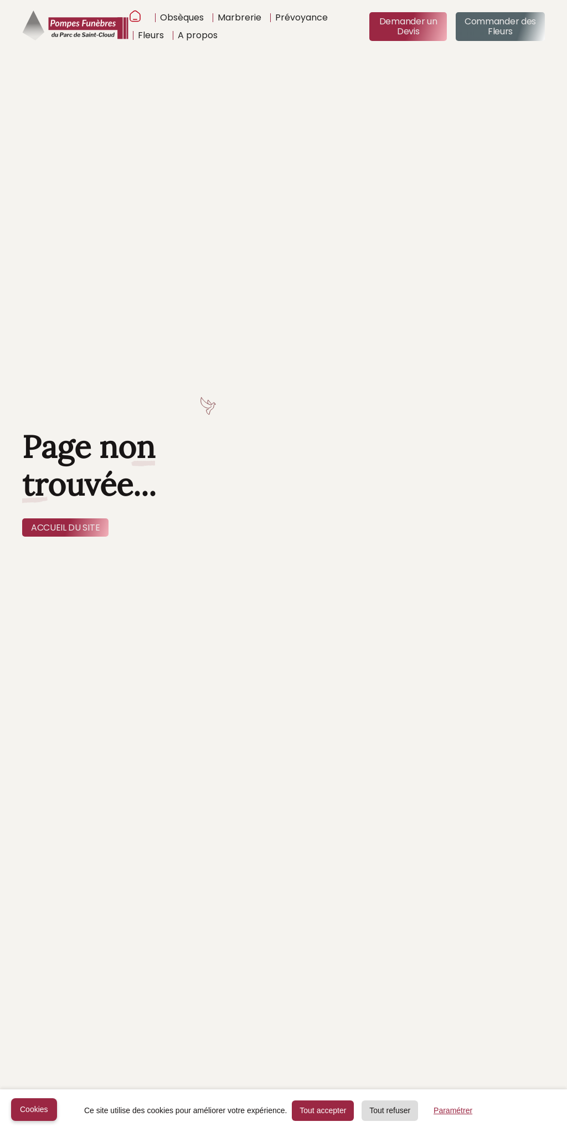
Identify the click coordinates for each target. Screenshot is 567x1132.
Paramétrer (453, 1110)
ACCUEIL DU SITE (65, 527)
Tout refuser (389, 1110)
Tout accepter (323, 1110)
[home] (75, 27)
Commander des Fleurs (500, 26)
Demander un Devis (408, 26)
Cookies (34, 1109)
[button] (179, 18)
